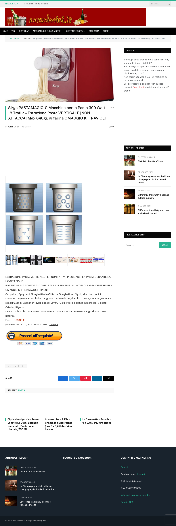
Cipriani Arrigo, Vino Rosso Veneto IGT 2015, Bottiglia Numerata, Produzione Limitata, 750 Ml (23, 424)
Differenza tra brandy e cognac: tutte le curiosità (154, 196)
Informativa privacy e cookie (135, 495)
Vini (13, 31)
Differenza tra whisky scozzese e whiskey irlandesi (153, 212)
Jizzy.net (140, 474)
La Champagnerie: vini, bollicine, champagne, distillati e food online (154, 179)
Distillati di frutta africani (35, 3)
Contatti (125, 467)
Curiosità (94, 31)
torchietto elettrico (16, 366)
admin (10, 127)
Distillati (24, 31)
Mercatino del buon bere (47, 31)
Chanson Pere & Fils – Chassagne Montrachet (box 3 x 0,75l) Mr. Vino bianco (58, 424)
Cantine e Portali (75, 31)
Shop (106, 31)
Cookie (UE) (127, 502)
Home (5, 31)
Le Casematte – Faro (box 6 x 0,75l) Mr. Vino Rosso (96, 421)
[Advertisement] (59, 154)
